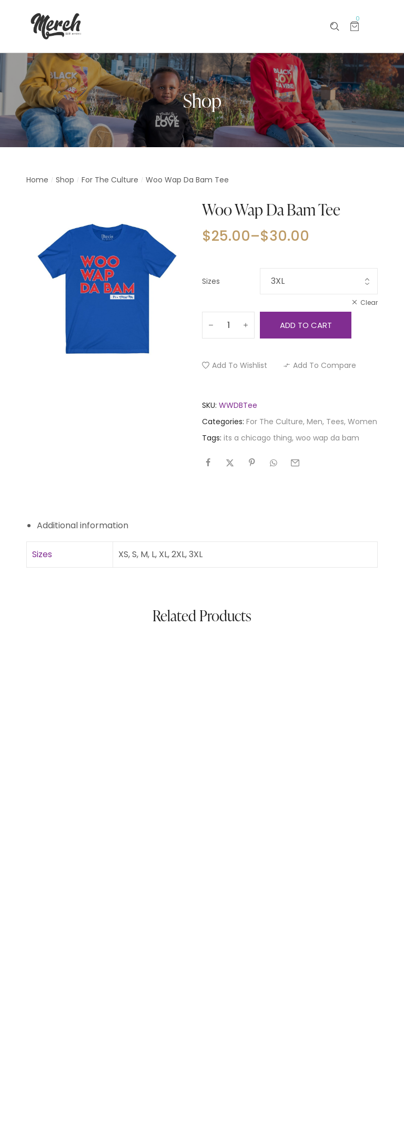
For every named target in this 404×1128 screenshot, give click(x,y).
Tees (335, 421)
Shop (65, 180)
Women (362, 421)
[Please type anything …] (334, 26)
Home (37, 180)
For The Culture (110, 180)
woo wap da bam (327, 438)
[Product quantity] (228, 325)
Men (314, 421)
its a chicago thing (258, 438)
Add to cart (306, 325)
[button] (234, 365)
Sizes (211, 281)
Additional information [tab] (82, 525)
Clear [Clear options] (369, 302)
